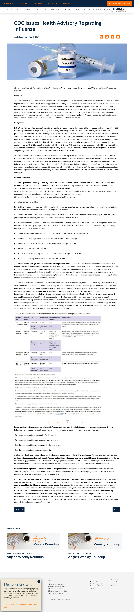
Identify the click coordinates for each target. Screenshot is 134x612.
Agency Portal (115, 584)
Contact (113, 586)
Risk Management (96, 584)
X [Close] (39, 581)
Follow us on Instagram (57, 586)
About (92, 580)
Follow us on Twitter (56, 593)
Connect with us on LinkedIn (59, 591)
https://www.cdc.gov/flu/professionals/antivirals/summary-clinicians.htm (67, 423)
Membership (94, 582)
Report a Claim (115, 580)
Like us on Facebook (56, 584)
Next (116, 509)
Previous (19, 509)
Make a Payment (116, 582)
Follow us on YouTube (57, 589)
